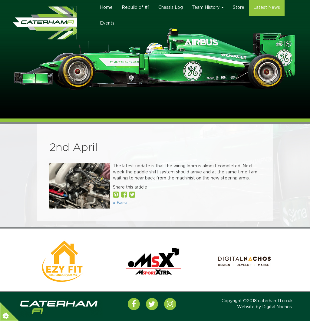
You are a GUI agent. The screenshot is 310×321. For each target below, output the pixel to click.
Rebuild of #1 (135, 7)
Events (107, 23)
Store (238, 7)
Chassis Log (170, 7)
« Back (120, 203)
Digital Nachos (277, 307)
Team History (208, 7)
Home (106, 7)
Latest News (266, 7)
